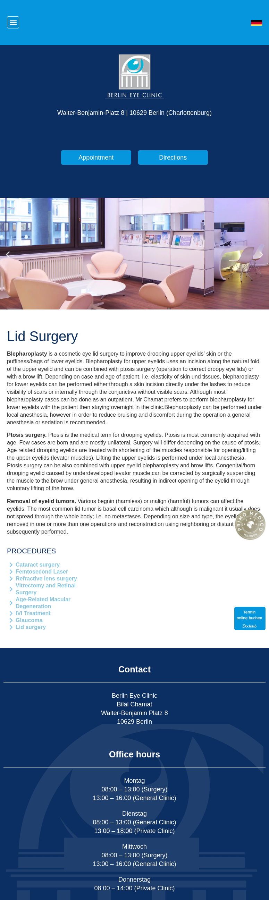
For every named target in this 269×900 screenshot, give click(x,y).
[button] (13, 22)
